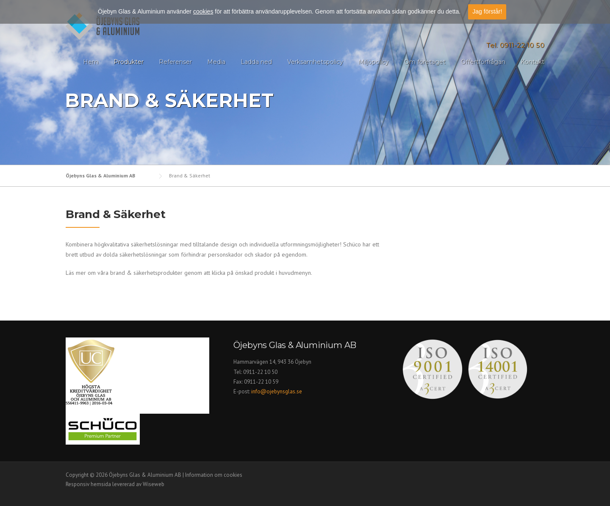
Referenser (175, 62)
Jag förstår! (487, 10)
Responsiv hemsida (88, 484)
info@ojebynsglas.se (277, 391)
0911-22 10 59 (261, 381)
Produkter (129, 62)
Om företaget (425, 62)
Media (216, 62)
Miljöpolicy (373, 62)
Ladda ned (256, 62)
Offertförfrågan (483, 62)
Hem (90, 62)
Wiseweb (153, 484)
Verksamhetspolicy (315, 62)
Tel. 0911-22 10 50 (515, 45)
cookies (203, 10)
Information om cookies (213, 474)
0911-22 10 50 (260, 372)
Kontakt (532, 62)
